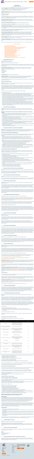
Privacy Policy (3, 448)
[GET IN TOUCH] (31, 1)
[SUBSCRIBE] (20, 448)
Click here (13, 30)
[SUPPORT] (4, 453)
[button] (18, 1)
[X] (28, 445)
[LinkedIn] (27, 445)
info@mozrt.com (7, 13)
